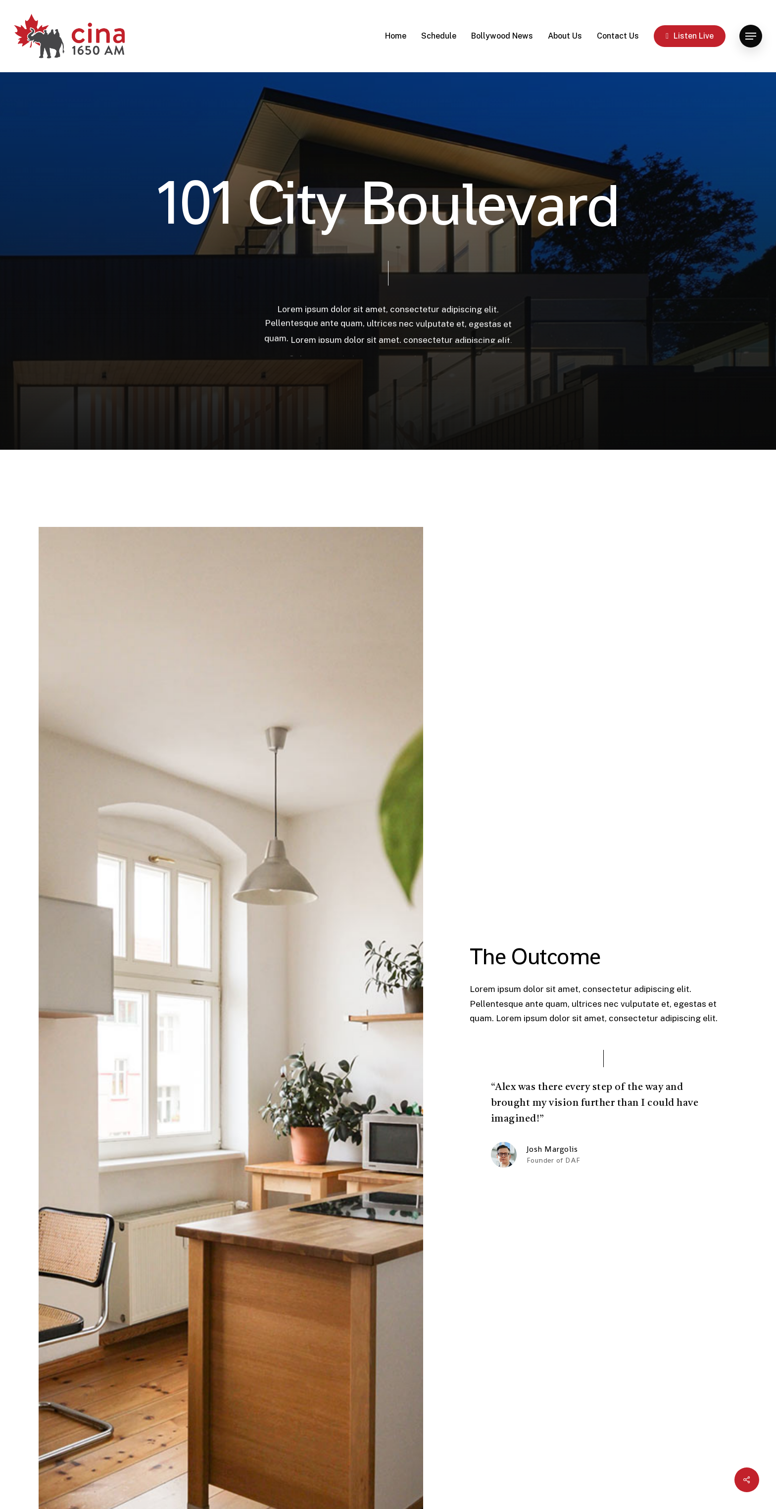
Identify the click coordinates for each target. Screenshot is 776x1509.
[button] (750, 36)
